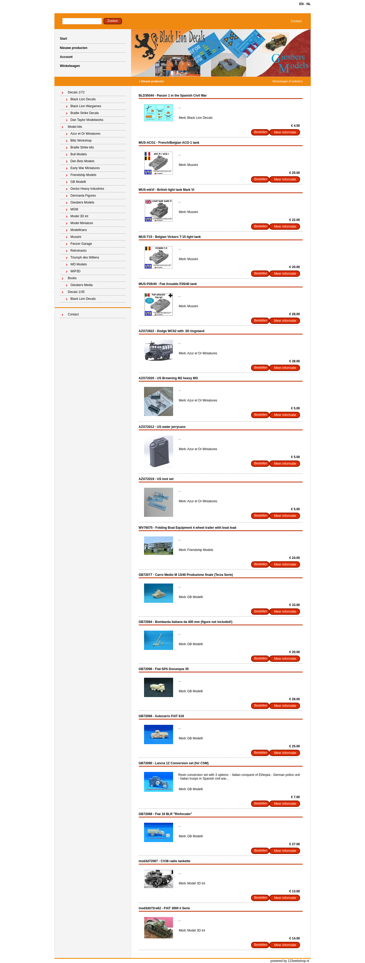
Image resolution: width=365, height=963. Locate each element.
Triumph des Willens (85, 257)
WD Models (79, 264)
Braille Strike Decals (85, 113)
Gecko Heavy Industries (87, 189)
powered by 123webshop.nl (289, 961)
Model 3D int (79, 216)
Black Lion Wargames (86, 106)
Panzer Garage (81, 244)
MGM (74, 209)
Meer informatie (285, 132)
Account (66, 57)
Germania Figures (83, 195)
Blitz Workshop (81, 140)
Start (63, 38)
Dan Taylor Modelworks (87, 120)
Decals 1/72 (76, 92)
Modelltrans (79, 230)
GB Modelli (78, 182)
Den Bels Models (83, 161)
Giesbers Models (82, 202)
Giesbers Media (82, 285)
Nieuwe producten (73, 48)
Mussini (76, 237)
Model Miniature (82, 223)
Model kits (75, 127)
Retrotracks (79, 250)
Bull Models (79, 154)
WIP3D (76, 271)
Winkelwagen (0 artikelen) (287, 81)
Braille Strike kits (82, 147)
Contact (296, 21)
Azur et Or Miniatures (85, 133)
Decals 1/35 (76, 292)
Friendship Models (83, 175)
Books (72, 278)
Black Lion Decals (83, 99)
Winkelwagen (70, 66)
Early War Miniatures (85, 168)
